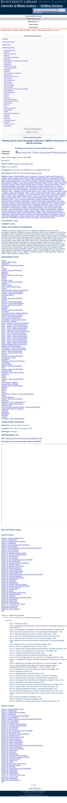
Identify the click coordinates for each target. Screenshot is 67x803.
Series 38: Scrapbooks (9, 599)
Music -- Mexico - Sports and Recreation (14, 338)
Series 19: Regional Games (11, 568)
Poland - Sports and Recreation (32, 206)
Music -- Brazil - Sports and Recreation (49, 191)
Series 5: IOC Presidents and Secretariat (15, 545)
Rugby (60, 207)
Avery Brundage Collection (45, 30)
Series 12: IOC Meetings (10, 556)
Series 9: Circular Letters (10, 551)
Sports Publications (8, 87)
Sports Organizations (9, 85)
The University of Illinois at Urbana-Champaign (37, 795)
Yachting (28, 217)
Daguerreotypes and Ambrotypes (12, 113)
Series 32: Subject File (9, 589)
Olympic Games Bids (9, 80)
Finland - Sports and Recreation (11, 298)
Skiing (38, 211)
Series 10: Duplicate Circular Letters (13, 553)
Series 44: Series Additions (11, 609)
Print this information (59, 152)
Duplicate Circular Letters (10, 66)
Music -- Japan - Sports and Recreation (14, 196)
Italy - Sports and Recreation (18, 189)
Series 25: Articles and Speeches (13, 578)
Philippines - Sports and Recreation (52, 204)
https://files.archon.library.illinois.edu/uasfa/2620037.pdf (23, 438)
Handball (28, 186)
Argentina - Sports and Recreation (49, 176)
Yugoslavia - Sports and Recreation (43, 217)
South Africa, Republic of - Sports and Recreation (17, 394)
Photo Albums (7, 118)
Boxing (10, 179)
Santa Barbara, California (55, 209)
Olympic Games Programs (10, 99)
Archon (32, 794)
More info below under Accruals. (31, 173)
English (12, 224)
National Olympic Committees (11, 76)
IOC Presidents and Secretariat (11, 57)
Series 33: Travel (7, 591)
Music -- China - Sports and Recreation (38, 193)
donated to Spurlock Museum (33, 617)
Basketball (39, 178)
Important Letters (8, 109)
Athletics (4, 178)
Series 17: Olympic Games (10, 564)
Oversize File (7, 122)
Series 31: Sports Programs (11, 587)
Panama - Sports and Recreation (12, 356)
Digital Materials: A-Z (33, 21)
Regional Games (8, 81)
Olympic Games (8, 78)
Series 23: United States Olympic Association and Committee (22, 574)
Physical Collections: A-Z (33, 18)
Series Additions (8, 125)
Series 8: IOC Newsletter (10, 550)
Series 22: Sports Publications (12, 573)
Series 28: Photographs (9, 583)
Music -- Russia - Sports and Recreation (14, 341)
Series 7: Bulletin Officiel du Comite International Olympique (21, 548)
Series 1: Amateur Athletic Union (12, 538)
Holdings (15, 30)
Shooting (27, 211)
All (2, 611)
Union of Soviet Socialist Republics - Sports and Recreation (33, 215)
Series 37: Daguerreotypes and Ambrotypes (16, 597)
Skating (32, 211)
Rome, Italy (47, 207)
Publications (7, 94)
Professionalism (14, 207)
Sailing (26, 209)
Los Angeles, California (9, 321)
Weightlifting (14, 217)
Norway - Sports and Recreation (41, 202)
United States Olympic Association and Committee (16, 88)
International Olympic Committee (39, 188)
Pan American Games (24, 204)
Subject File (7, 104)
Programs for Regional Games (11, 101)
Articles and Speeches (9, 92)
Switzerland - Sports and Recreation (13, 214)
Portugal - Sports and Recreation (12, 369)
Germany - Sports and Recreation (48, 184)
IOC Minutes (7, 71)
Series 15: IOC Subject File (11, 561)
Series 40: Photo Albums (10, 602)
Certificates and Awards (9, 120)
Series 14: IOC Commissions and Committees (17, 559)
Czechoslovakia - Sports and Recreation (40, 181)
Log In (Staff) (33, 784)
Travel (5, 106)
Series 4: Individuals (8, 543)
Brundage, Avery (18, 179)
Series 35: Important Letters (11, 594)
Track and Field (53, 214)
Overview (5, 39)
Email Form (37, 789)
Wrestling (21, 217)
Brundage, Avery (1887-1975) (23, 164)
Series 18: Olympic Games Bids (12, 566)
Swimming (61, 212)
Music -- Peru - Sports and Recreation (29, 197)
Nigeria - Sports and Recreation (19, 202)
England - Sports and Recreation (23, 183)
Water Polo (5, 217)
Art (62, 176)
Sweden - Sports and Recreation (46, 212)
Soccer (43, 211)
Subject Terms (6, 44)
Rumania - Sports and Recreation (12, 209)
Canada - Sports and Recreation (35, 179)
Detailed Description (8, 47)
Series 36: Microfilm (8, 596)
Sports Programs (8, 102)
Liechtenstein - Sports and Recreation (41, 189)
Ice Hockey (58, 186)
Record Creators (33, 27)
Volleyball (61, 216)
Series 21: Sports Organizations (12, 571)
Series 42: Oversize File (10, 606)
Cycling (24, 181)
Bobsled (4, 179)
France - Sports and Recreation (26, 184)
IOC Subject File (8, 74)
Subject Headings (33, 24)
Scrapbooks (7, 115)
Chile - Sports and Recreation (11, 181)
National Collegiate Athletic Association (48, 199)
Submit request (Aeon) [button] (23, 152)
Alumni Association (25, 30)
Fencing (49, 183)
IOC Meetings (7, 69)
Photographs (7, 97)
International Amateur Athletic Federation (14, 188)
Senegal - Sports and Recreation (12, 211)
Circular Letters (7, 64)
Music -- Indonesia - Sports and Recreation (26, 194)
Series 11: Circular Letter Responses (14, 554)
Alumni (34, 30)
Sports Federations (8, 83)
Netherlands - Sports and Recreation (34, 201)
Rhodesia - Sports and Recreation (32, 207)
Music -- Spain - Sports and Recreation (22, 199)
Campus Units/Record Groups (33, 16)
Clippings (6, 95)
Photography (5, 206)
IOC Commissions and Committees (12, 73)
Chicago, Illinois (59, 179)
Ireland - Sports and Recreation (11, 316)
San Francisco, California (37, 209)
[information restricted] (9, 607)
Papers (16, 220)
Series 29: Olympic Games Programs (14, 584)
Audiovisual (7, 116)
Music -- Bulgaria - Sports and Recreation (15, 326)
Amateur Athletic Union (9, 50)
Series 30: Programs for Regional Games (15, 586)
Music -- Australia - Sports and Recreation (22, 191)
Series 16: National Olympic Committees (15, 563)
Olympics (56, 202)
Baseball (32, 178)
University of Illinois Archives (18, 5)
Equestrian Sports (40, 183)
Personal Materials (8, 90)
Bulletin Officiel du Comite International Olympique (16, 60)
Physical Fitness (16, 206)
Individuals (6, 55)
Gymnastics (21, 186)
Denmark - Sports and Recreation (12, 292)
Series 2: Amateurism (9, 540)
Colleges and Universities (10, 53)
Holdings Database (52, 5)
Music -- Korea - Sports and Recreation (41, 196)
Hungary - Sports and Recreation (43, 186)
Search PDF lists (38, 12)
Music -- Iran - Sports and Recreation (53, 194)
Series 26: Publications (9, 579)
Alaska (10, 176)
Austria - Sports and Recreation (18, 178)
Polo (45, 206)
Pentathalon (36, 204)
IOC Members (7, 59)
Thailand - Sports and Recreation (37, 214)
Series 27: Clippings (8, 581)
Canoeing (50, 179)
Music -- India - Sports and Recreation (13, 329)
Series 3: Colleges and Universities (13, 541)
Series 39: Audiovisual (9, 601)
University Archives (6, 30)
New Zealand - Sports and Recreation (13, 349)
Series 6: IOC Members (9, 546)
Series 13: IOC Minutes (9, 558)
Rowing (54, 207)
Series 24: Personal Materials (11, 576)
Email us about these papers (32, 137)
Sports (19, 212)
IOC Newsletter (7, 62)
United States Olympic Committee (46, 216)
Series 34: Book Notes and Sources (13, 592)
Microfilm (6, 111)
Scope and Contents (8, 42)
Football (12, 184)
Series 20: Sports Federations (11, 569)
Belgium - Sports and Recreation (54, 178)
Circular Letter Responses (10, 67)
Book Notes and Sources (10, 108)
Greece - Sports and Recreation (11, 305)
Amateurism (7, 52)
